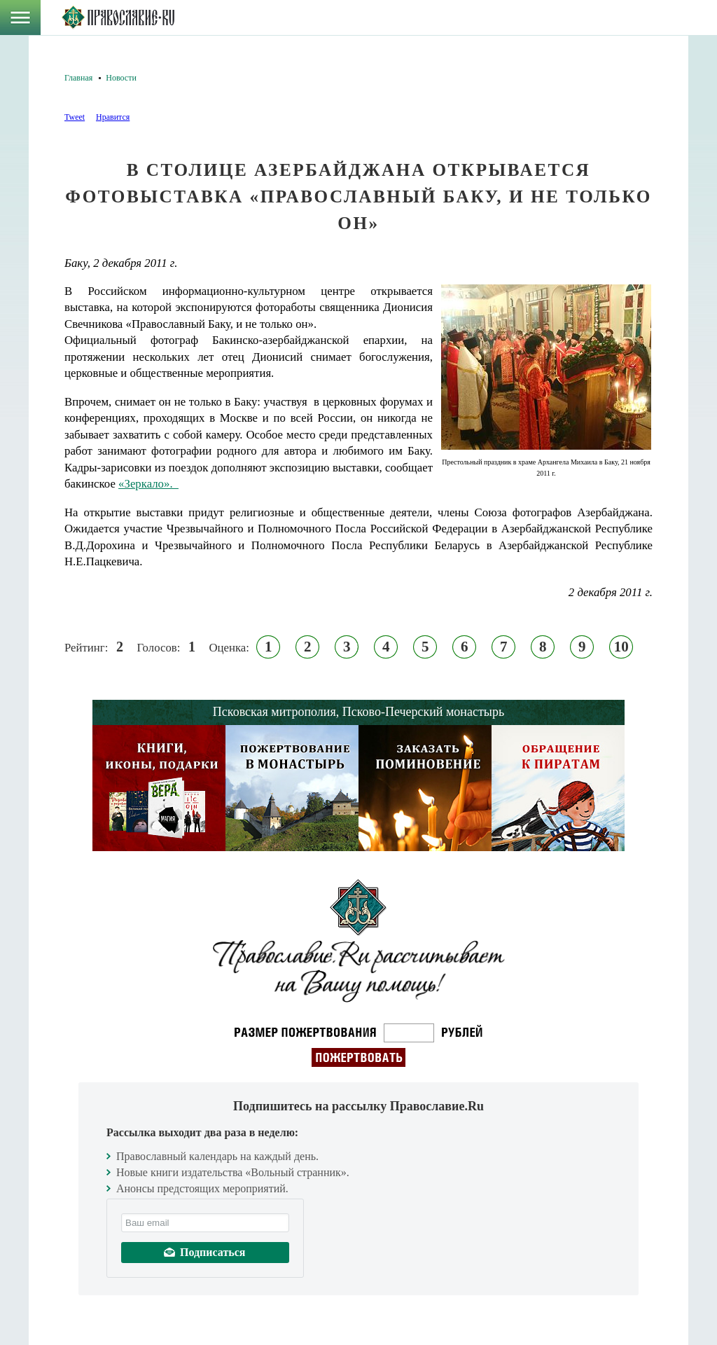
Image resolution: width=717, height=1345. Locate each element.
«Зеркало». (148, 483)
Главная (78, 78)
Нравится (113, 117)
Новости (121, 78)
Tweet (74, 117)
